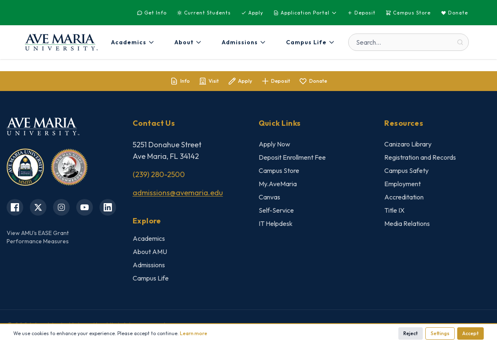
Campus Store (408, 13)
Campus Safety (406, 172)
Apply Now (274, 146)
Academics (149, 240)
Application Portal (305, 13)
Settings (440, 333)
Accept (470, 333)
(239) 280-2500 (159, 176)
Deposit (361, 13)
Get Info (152, 13)
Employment (402, 185)
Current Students (204, 13)
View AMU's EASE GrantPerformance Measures (38, 238)
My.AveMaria (278, 185)
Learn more (193, 333)
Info (161, 82)
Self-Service (276, 212)
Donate (454, 13)
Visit (199, 82)
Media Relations (407, 225)
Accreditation (404, 198)
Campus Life (151, 280)
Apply (252, 13)
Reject (410, 333)
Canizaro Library (408, 146)
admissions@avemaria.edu (178, 194)
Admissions (149, 266)
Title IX (394, 212)
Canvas (269, 198)
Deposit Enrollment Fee (292, 159)
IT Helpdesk (276, 225)
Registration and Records (420, 159)
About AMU (150, 253)
